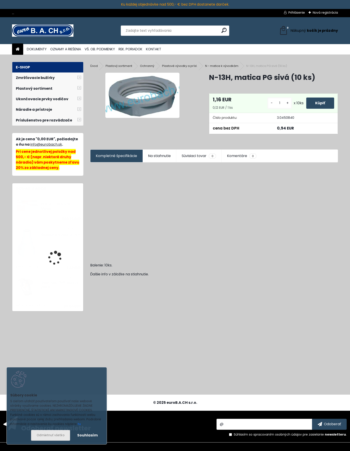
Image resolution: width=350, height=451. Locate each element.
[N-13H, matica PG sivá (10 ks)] (142, 95)
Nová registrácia (325, 12)
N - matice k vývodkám (221, 66)
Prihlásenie (296, 12)
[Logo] (42, 30)
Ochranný (147, 66)
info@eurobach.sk (46, 144)
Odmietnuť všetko (51, 435)
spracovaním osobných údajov (277, 434)
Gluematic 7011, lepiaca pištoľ (59, 285)
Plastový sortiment (119, 66)
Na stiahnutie (159, 155)
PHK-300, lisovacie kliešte (56, 206)
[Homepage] (17, 49)
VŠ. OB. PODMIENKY (100, 49)
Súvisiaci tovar (199, 156)
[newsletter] (329, 424)
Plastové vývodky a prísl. (179, 66)
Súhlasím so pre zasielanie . (290, 434)
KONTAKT (153, 49)
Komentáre (241, 156)
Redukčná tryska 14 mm (60, 235)
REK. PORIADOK (130, 49)
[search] (224, 30)
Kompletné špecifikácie (116, 155)
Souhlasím (87, 435)
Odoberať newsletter (56, 428)
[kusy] (279, 103)
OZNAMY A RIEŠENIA (65, 49)
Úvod (94, 66)
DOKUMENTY (37, 49)
